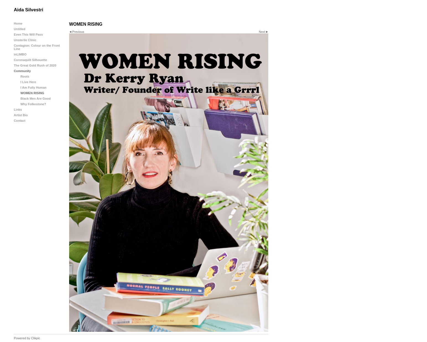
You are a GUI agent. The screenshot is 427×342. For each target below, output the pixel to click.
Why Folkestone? (33, 104)
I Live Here (28, 82)
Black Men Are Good (35, 98)
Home (18, 23)
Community (22, 71)
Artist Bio (21, 115)
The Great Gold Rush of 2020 (35, 65)
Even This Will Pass (28, 34)
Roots (24, 76)
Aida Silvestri (28, 9)
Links (18, 109)
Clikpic (35, 338)
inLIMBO (20, 54)
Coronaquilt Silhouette (30, 60)
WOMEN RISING (32, 93)
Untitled (19, 29)
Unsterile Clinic (25, 40)
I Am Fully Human (33, 87)
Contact (19, 120)
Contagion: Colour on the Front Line (37, 47)
